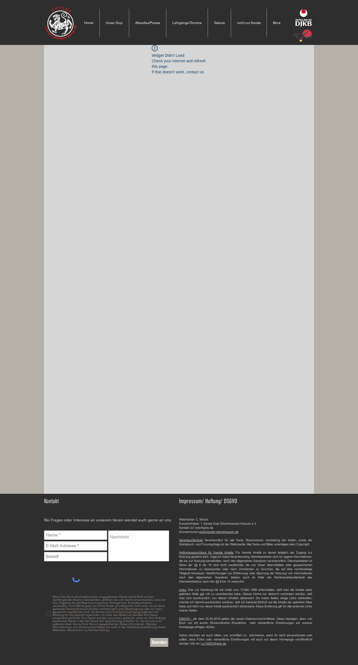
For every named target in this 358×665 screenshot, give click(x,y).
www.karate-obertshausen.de (218, 532)
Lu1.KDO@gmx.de (213, 643)
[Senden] (159, 642)
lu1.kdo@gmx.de (202, 528)
